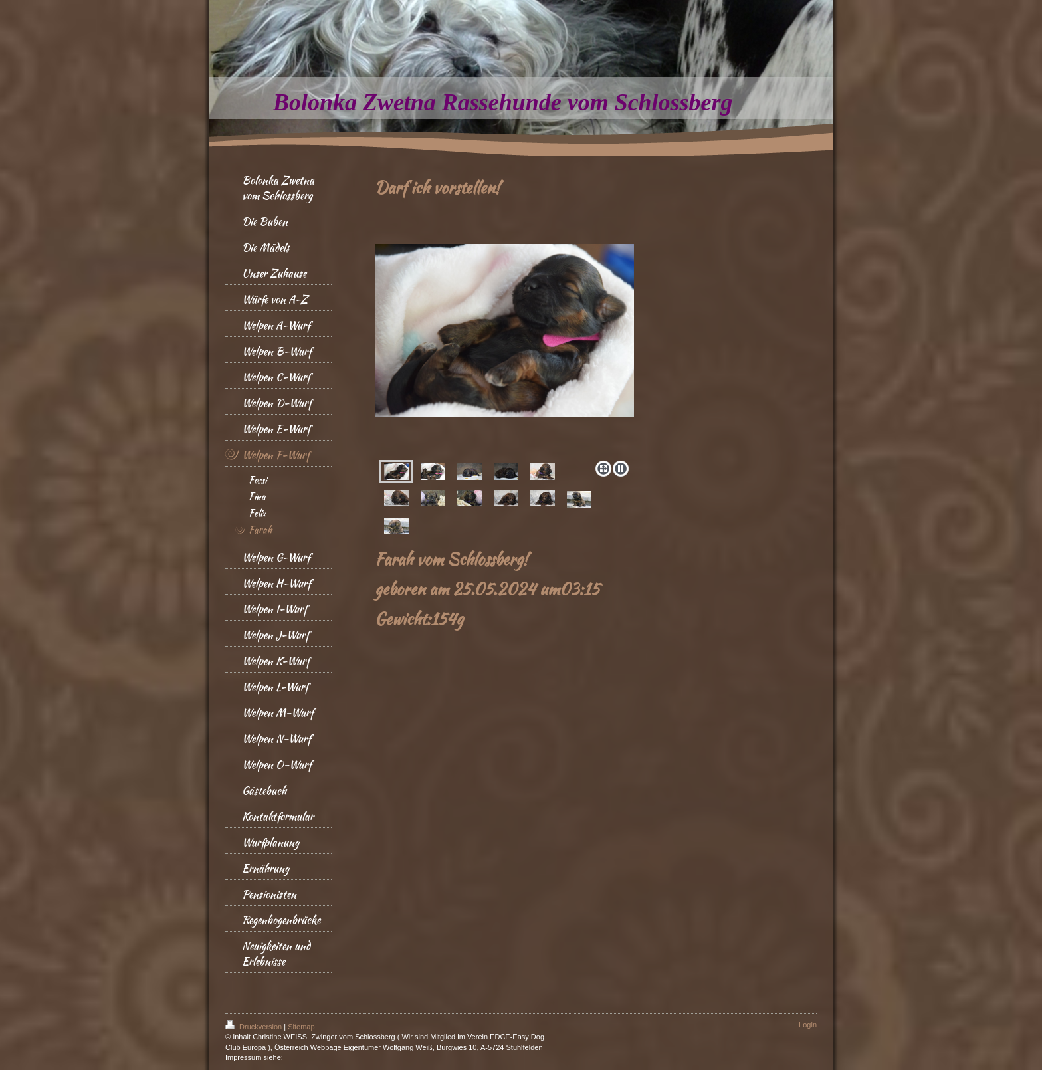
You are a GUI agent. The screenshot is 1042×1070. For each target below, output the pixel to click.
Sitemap (301, 1027)
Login (808, 1025)
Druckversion (254, 1027)
